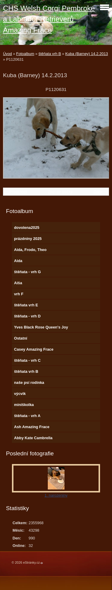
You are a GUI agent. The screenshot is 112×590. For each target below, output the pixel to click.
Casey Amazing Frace (33, 349)
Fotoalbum (25, 53)
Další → (100, 191)
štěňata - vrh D (27, 316)
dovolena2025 (26, 227)
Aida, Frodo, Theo (30, 249)
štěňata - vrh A (27, 415)
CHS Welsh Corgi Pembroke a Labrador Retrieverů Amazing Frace (49, 19)
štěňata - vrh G (27, 272)
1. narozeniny (56, 495)
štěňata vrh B (50, 53)
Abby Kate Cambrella (33, 438)
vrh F (18, 294)
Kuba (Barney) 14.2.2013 (86, 53)
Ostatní (20, 338)
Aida (18, 260)
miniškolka (24, 404)
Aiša (18, 283)
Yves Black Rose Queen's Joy (41, 327)
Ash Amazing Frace (31, 427)
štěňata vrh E (26, 305)
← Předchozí (16, 191)
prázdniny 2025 (28, 238)
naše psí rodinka (29, 382)
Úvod (7, 53)
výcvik (20, 393)
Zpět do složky (60, 191)
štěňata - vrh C (27, 360)
